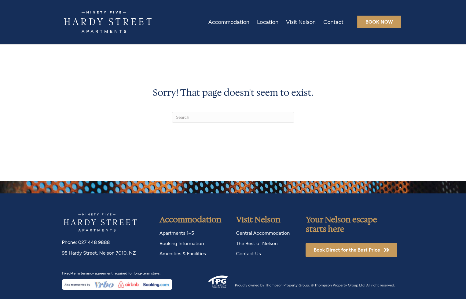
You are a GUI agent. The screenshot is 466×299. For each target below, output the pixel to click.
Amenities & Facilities (183, 253)
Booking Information (182, 243)
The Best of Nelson (256, 243)
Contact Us (248, 253)
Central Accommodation (263, 233)
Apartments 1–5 (177, 233)
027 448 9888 (94, 242)
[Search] (233, 117)
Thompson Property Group (287, 285)
